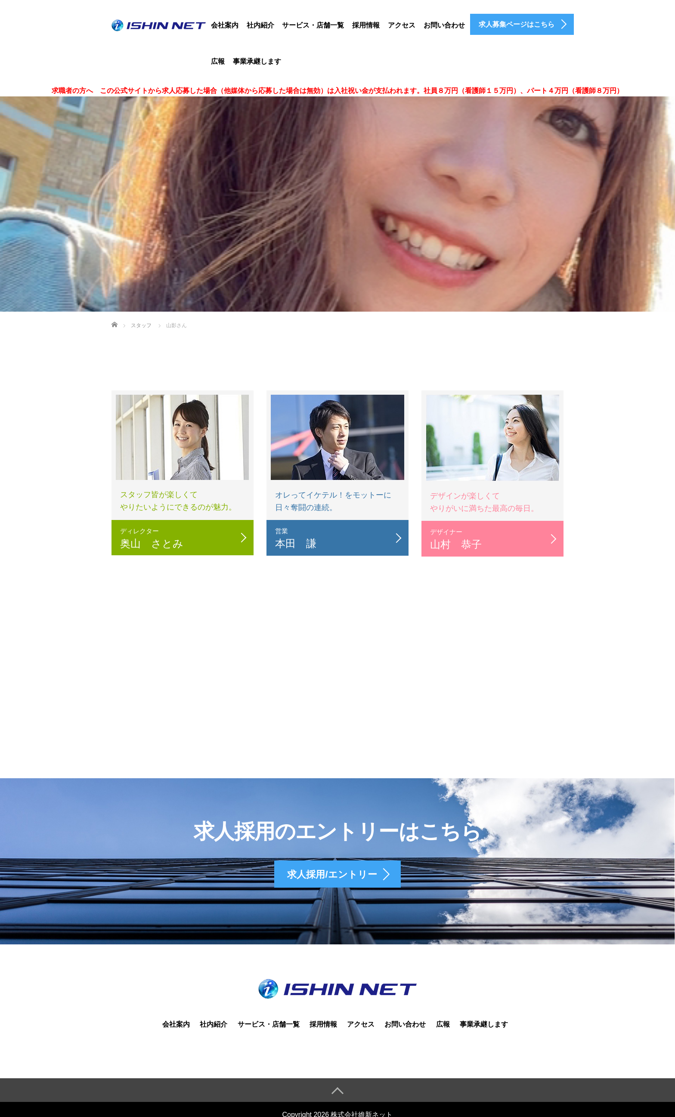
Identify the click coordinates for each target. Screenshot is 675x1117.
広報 (218, 61)
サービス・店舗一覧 (313, 25)
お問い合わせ (444, 25)
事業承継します (257, 61)
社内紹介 (260, 25)
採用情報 (366, 25)
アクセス (401, 25)
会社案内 (224, 25)
